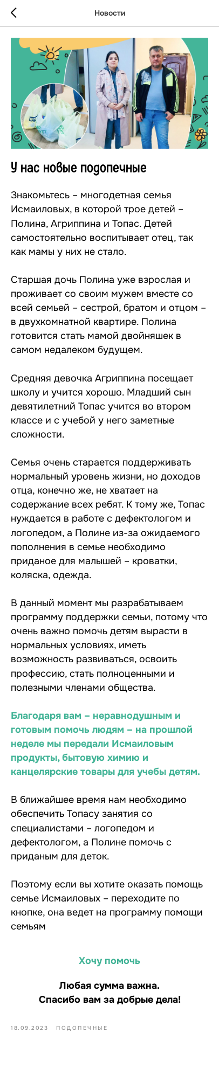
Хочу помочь (109, 961)
